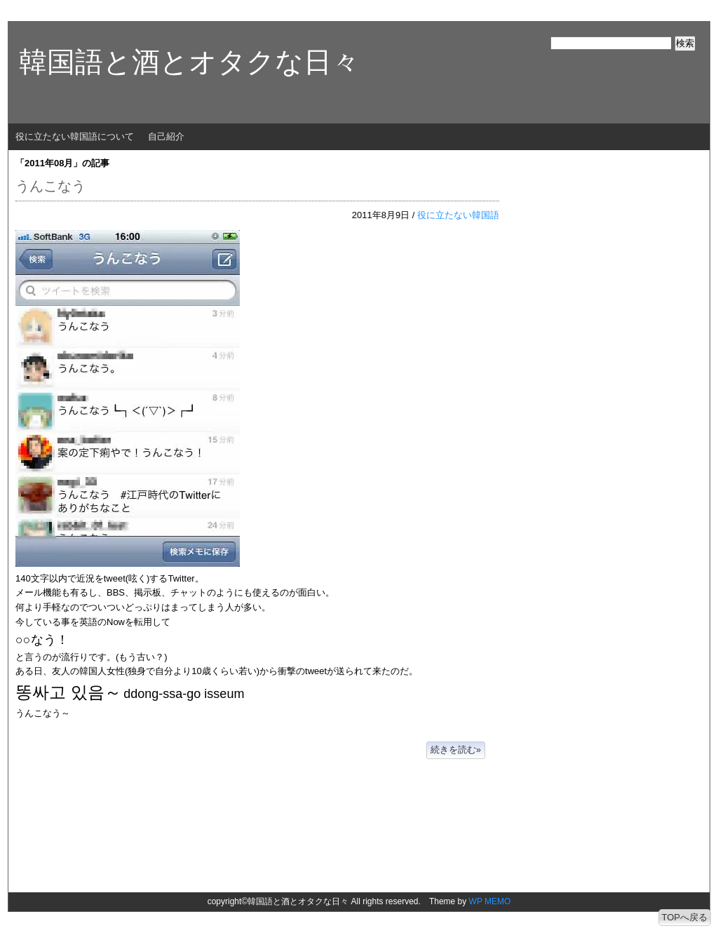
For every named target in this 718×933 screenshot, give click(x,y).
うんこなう (50, 186)
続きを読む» (456, 749)
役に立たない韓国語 (458, 215)
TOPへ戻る (685, 917)
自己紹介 (166, 136)
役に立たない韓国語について (74, 136)
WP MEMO (490, 901)
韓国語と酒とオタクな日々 (189, 61)
